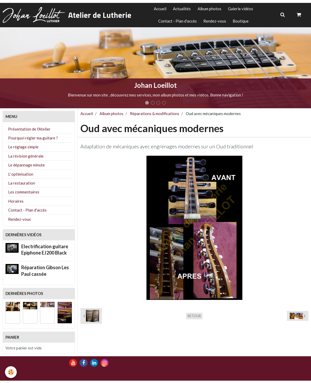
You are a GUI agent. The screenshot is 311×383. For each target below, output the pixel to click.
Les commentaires (23, 194)
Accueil (158, 9)
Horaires (16, 203)
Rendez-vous (214, 22)
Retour (194, 318)
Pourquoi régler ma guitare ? (33, 140)
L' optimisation (20, 176)
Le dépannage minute (26, 167)
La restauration (21, 185)
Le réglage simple (23, 149)
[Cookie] (11, 372)
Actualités (181, 9)
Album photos (210, 9)
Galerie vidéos (242, 9)
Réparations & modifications (154, 116)
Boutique (242, 22)
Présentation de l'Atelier (29, 131)
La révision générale (25, 158)
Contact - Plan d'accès (176, 22)
